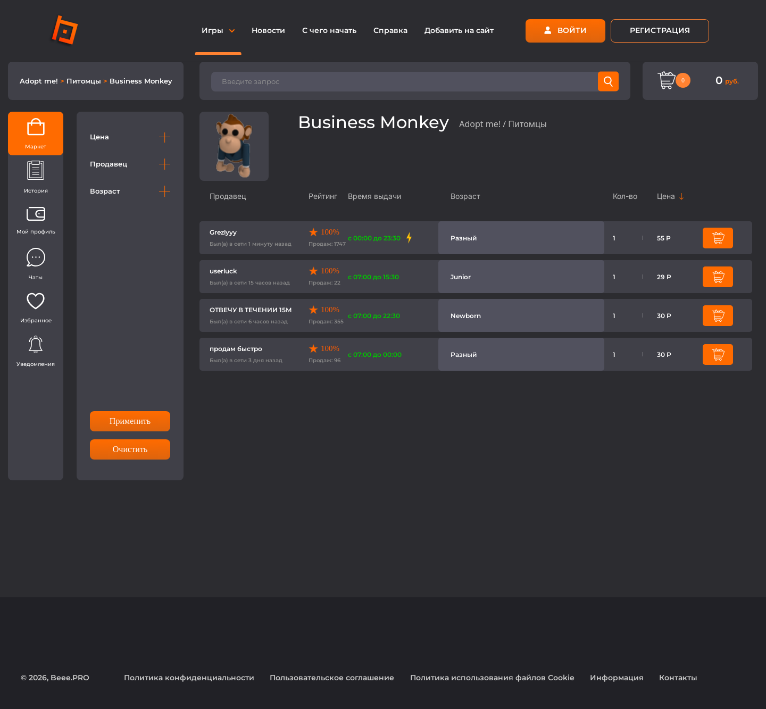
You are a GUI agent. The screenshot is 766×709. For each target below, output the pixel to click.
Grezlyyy (223, 232)
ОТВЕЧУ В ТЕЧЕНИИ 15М (251, 310)
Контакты (678, 677)
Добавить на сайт (459, 30)
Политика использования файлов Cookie (492, 677)
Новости (268, 30)
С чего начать (329, 30)
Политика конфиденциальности (189, 677)
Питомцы (84, 81)
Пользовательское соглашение (332, 677)
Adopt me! (40, 81)
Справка (390, 30)
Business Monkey (141, 81)
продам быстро (236, 349)
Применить (130, 421)
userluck (223, 271)
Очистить (130, 449)
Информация (617, 677)
